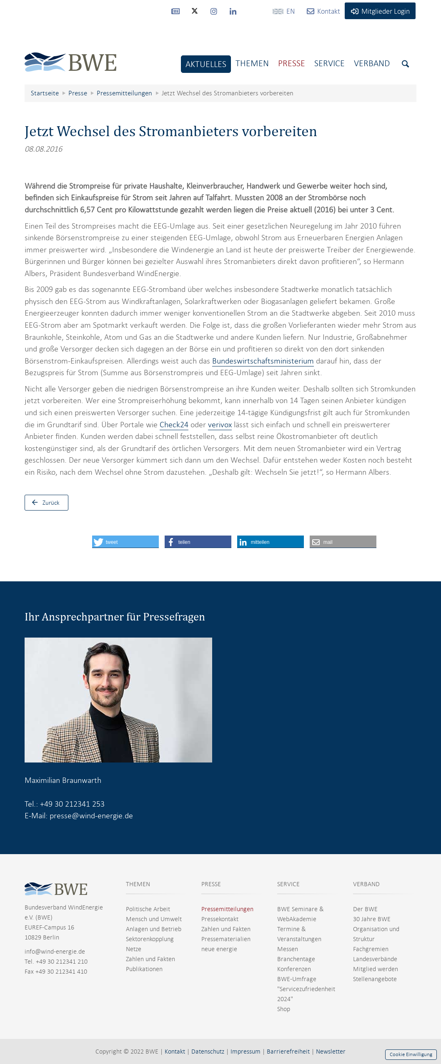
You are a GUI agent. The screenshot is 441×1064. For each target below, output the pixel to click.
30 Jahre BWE (372, 919)
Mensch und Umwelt (154, 919)
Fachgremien (370, 949)
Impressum (246, 1051)
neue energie (219, 949)
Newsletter (331, 1051)
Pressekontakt (219, 919)
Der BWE (365, 909)
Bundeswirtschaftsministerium (263, 361)
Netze (133, 949)
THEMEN (138, 884)
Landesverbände (375, 959)
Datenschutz (207, 1051)
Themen (252, 63)
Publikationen (144, 969)
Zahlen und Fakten (150, 959)
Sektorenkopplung (150, 939)
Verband (372, 63)
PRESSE (211, 884)
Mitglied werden (375, 969)
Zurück (44, 503)
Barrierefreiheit (288, 1051)
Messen (287, 949)
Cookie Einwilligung (411, 1054)
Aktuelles (205, 64)
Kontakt (175, 1051)
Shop (283, 1009)
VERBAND (366, 884)
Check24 (174, 424)
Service (329, 63)
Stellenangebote (375, 979)
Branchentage (296, 959)
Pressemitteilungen (227, 909)
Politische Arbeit (148, 909)
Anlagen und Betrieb (153, 929)
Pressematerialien (226, 939)
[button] (125, 542)
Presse (291, 63)
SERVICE (288, 884)
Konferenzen (294, 969)
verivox (220, 424)
